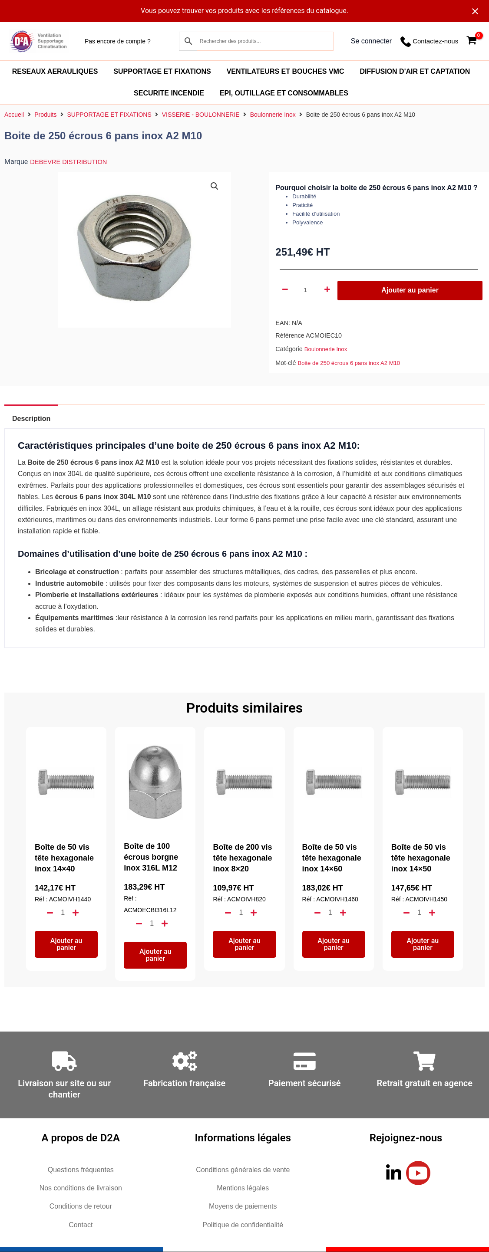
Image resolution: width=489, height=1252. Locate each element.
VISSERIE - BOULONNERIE (201, 114)
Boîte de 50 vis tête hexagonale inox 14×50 (420, 858)
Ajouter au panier (410, 290)
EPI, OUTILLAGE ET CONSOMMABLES (284, 93)
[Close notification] (475, 11)
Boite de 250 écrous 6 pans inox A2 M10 (353, 362)
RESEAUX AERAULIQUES (55, 71)
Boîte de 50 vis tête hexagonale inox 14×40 (64, 858)
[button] (214, 186)
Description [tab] (36, 418)
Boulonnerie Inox (273, 114)
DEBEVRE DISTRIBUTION (72, 161)
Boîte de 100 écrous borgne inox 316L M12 (151, 857)
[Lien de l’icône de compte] (371, 41)
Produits (45, 114)
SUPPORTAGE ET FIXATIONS (162, 71)
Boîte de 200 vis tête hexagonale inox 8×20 (242, 858)
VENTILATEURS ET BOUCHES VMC (285, 71)
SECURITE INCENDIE (169, 93)
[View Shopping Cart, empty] (471, 41)
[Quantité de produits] (306, 290)
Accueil (14, 114)
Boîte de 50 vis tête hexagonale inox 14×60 (331, 858)
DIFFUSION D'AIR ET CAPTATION (415, 71)
